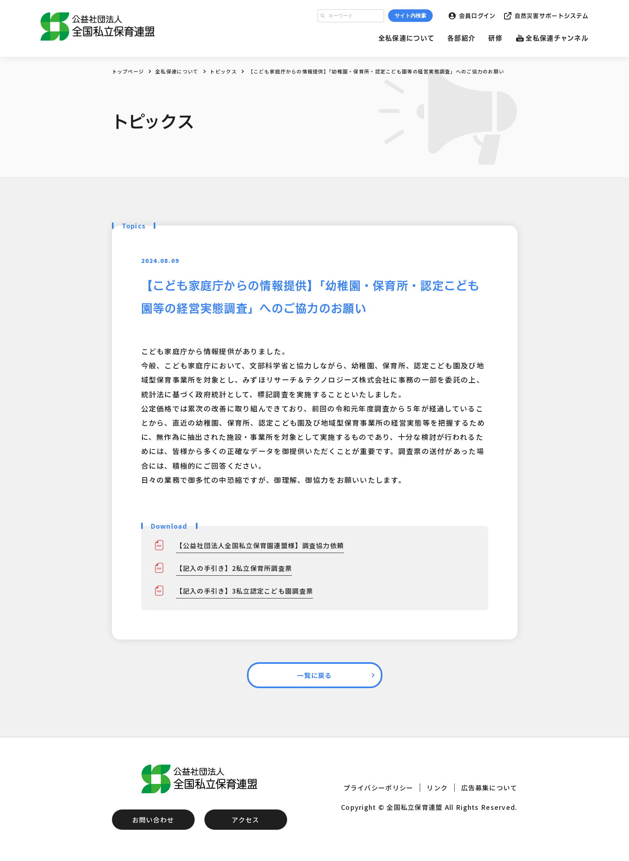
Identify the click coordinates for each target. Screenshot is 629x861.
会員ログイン (477, 15)
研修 (495, 38)
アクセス (245, 819)
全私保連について (406, 38)
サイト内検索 (410, 16)
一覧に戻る (314, 675)
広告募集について (489, 787)
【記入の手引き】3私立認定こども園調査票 (244, 591)
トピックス (223, 71)
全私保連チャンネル (557, 38)
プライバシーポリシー (378, 787)
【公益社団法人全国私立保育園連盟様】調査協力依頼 (260, 545)
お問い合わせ (153, 819)
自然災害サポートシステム (551, 15)
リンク (437, 787)
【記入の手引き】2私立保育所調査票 (234, 568)
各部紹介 (461, 38)
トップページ (128, 71)
